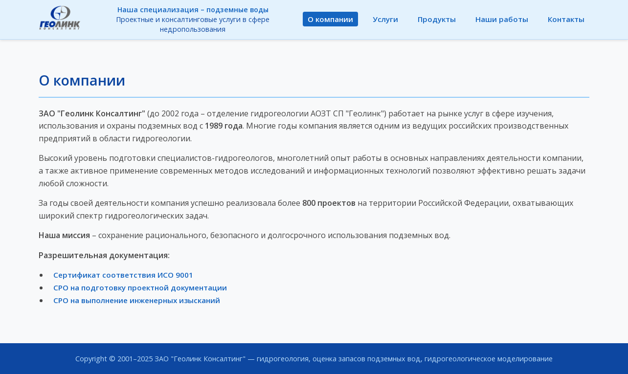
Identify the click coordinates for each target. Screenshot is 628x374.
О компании (330, 19)
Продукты (437, 19)
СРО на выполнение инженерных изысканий (136, 300)
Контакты (566, 19)
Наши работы (501, 19)
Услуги (385, 19)
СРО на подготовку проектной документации (140, 287)
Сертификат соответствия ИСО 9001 (123, 275)
